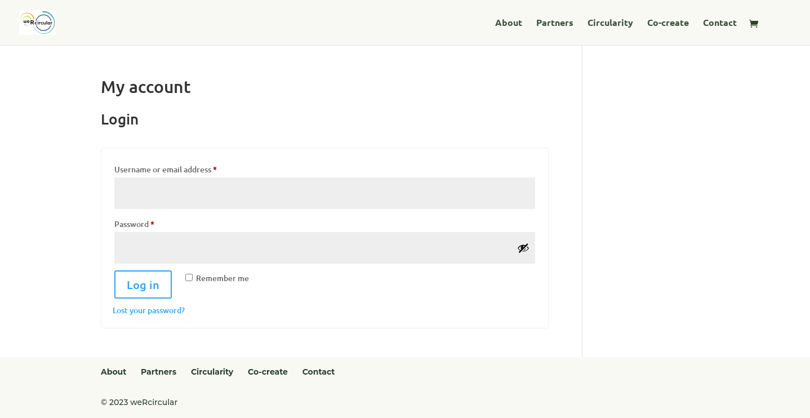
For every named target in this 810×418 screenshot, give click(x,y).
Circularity (610, 23)
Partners (554, 23)
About (508, 23)
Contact (720, 23)
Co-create (668, 23)
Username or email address (182, 168)
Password (150, 222)
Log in (143, 284)
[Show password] (523, 248)
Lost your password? (149, 310)
